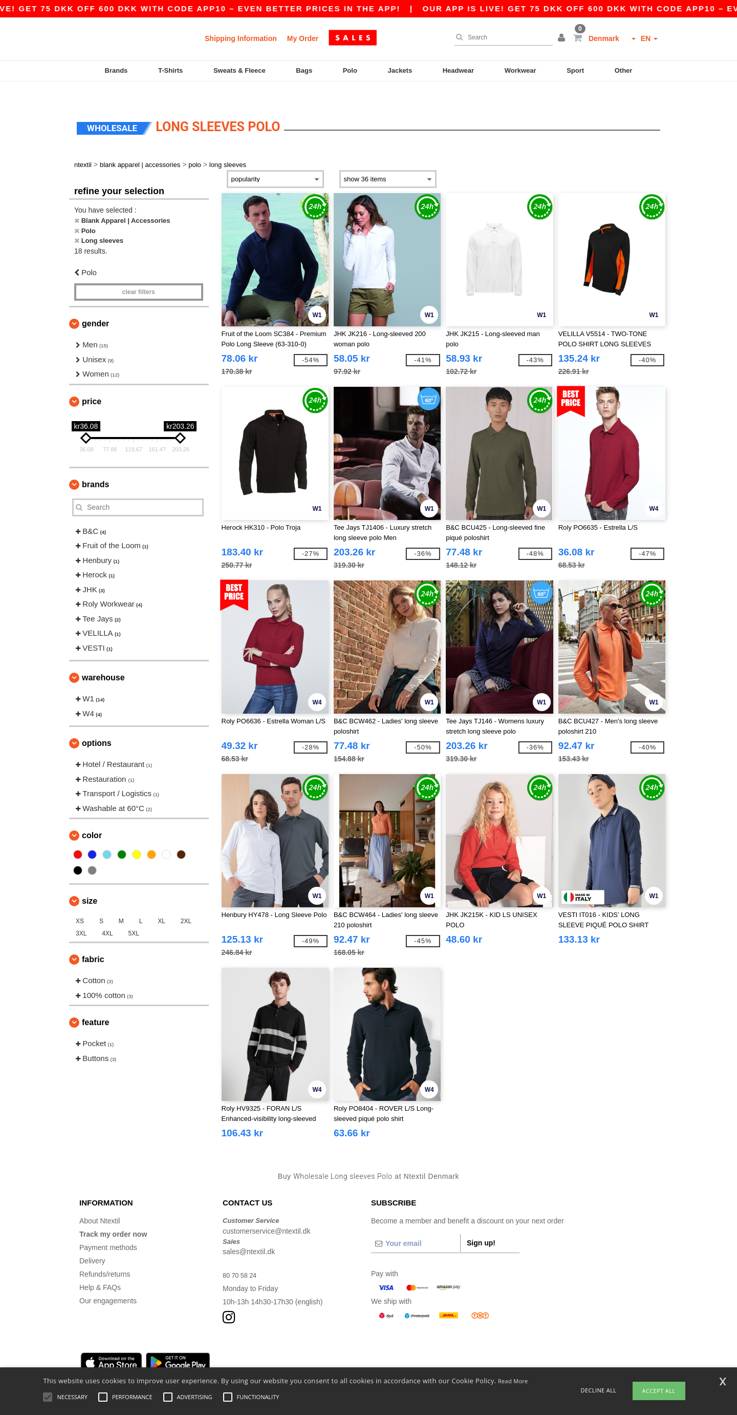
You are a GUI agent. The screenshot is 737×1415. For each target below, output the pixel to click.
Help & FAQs (100, 1270)
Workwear (520, 70)
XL (161, 903)
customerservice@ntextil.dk (266, 1213)
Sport (575, 70)
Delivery (92, 1243)
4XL (107, 916)
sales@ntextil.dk (249, 1234)
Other (624, 70)
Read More (513, 1381)
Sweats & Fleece (239, 70)
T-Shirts (170, 70)
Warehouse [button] (103, 660)
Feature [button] (95, 1005)
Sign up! (481, 1225)
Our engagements (108, 1283)
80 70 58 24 (242, 1258)
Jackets (399, 70)
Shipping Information (241, 38)
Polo (350, 70)
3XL (81, 916)
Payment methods (108, 1230)
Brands (116, 70)
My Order (302, 38)
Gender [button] (95, 306)
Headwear (458, 70)
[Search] (501, 37)
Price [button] (91, 383)
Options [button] (97, 725)
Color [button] (92, 818)
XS (80, 903)
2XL (186, 903)
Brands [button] (95, 466)
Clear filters (138, 274)
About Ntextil (99, 1203)
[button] (563, 38)
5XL (133, 916)
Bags (304, 70)
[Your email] (415, 1226)
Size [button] (89, 883)
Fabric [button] (93, 942)
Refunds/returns (105, 1257)
